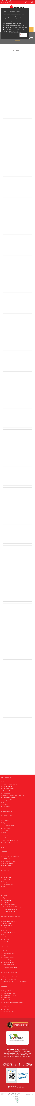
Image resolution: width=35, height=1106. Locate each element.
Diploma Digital (9, 825)
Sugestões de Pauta (10, 967)
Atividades (7, 837)
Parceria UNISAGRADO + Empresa (13, 907)
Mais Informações (15, 31)
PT (20, 2)
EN (26, 2)
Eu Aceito (23, 35)
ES (32, 2)
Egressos (5, 822)
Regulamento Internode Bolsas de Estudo (10, 910)
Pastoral (5, 835)
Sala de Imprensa (8, 964)
